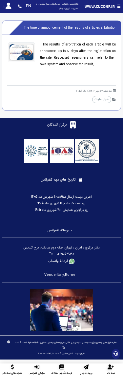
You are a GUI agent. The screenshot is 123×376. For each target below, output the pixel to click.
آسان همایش (67, 353)
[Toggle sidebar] (119, 6)
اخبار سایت (101, 99)
